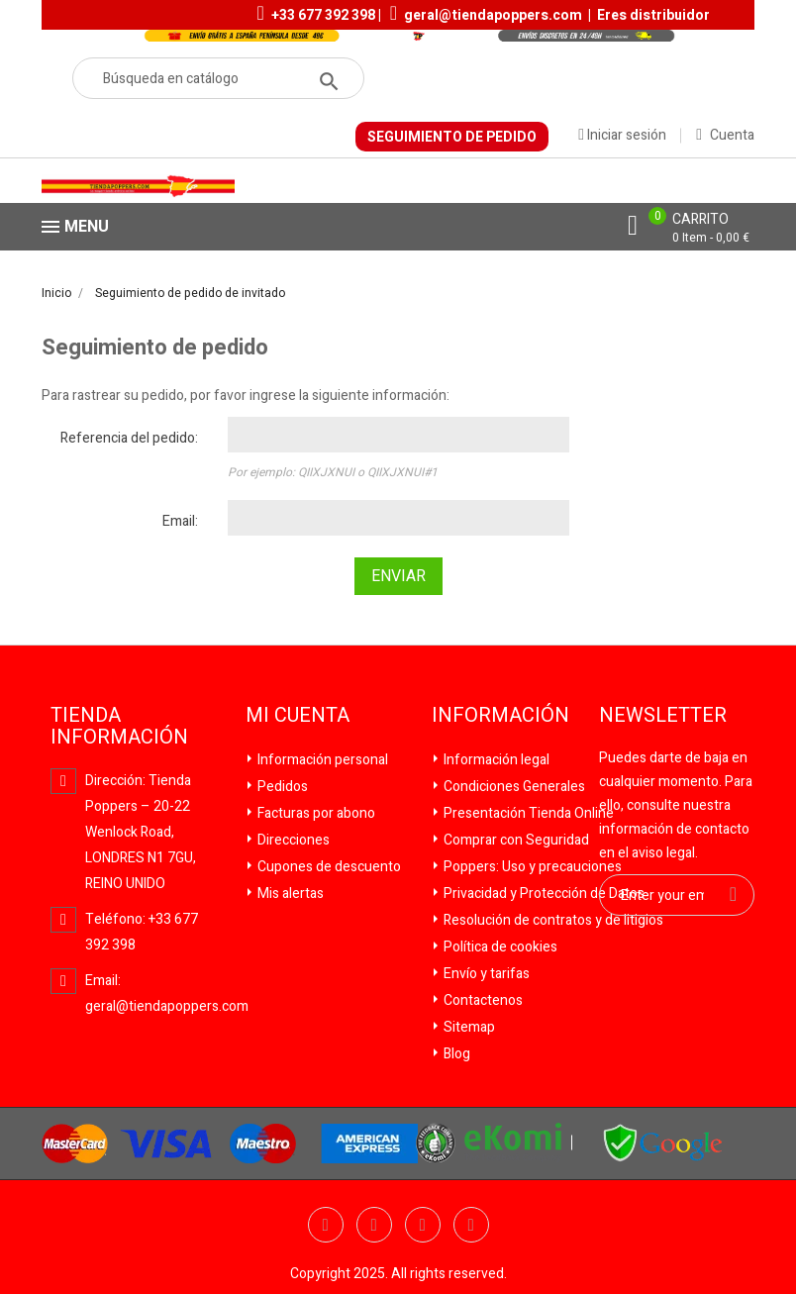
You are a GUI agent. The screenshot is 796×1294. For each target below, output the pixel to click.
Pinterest (471, 1225)
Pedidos (281, 786)
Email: (180, 521)
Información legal (495, 759)
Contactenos (482, 1000)
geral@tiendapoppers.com (493, 15)
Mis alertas (289, 893)
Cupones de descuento (327, 866)
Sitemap (468, 1027)
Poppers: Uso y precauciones (531, 866)
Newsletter (663, 716)
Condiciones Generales (513, 786)
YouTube (423, 1225)
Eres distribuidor (653, 15)
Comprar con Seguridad (515, 840)
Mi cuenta (297, 716)
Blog (455, 1054)
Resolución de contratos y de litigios (552, 920)
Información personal (321, 759)
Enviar (398, 576)
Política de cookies (499, 947)
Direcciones (292, 840)
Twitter (374, 1225)
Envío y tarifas (485, 973)
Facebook (326, 1225)
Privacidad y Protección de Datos (543, 893)
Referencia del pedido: (129, 438)
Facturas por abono (314, 813)
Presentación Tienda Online (527, 813)
